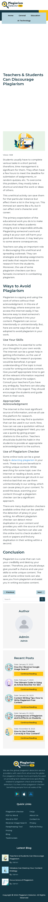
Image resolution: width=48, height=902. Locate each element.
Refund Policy (36, 827)
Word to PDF (12, 819)
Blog (8, 834)
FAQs (32, 811)
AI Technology (24, 21)
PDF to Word (12, 815)
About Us (34, 815)
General (22, 15)
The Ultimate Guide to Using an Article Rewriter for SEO (28, 683)
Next (41, 592)
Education (35, 15)
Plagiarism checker (15, 811)
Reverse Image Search (16, 823)
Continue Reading (29, 674)
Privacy (33, 823)
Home (10, 15)
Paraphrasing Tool (14, 827)
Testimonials (11, 838)
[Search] (21, 599)
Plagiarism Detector (27, 895)
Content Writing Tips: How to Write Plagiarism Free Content (28, 700)
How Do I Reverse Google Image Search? (26, 668)
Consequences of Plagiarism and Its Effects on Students (28, 717)
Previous (9, 592)
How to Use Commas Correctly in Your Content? (27, 732)
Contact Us (35, 819)
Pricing (9, 830)
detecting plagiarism (22, 460)
